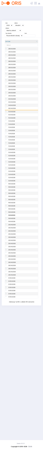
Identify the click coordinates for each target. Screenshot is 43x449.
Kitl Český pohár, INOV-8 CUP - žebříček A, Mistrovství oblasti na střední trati (23, 308)
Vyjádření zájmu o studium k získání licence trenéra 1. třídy (23, 88)
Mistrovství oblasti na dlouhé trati (23, 53)
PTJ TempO (20, 219)
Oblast (7, 28)
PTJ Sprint (20, 243)
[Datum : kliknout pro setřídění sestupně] (11, 41)
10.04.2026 (11, 132)
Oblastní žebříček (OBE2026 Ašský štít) (23, 373)
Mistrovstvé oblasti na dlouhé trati (23, 208)
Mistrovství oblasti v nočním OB (23, 82)
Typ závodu (9, 33)
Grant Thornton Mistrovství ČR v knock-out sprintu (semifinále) (23, 176)
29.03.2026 (12, 89)
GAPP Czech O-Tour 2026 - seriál (23, 169)
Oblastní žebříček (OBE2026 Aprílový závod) (23, 348)
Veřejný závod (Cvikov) (22, 407)
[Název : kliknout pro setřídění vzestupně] (23, 41)
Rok (6, 23)
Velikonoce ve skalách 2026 (21, 111)
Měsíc (16, 23)
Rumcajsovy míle (23, 393)
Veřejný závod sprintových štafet (23, 359)
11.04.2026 (11, 150)
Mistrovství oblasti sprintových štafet (23, 247)
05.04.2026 (12, 126)
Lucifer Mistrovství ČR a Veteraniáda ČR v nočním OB (23, 289)
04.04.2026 (12, 121)
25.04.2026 (12, 315)
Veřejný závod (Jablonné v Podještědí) (22, 418)
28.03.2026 (12, 49)
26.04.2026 (12, 373)
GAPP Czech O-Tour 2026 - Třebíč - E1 (23, 156)
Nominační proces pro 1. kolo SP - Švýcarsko (23, 132)
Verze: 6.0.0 (21, 443)
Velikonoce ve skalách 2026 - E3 (23, 126)
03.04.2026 (12, 111)
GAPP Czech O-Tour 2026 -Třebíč (23, 150)
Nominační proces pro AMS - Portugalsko (23, 139)
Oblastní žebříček (23, 49)
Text (26, 33)
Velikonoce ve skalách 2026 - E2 (23, 121)
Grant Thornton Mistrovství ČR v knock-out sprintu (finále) (23, 185)
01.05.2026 (11, 393)
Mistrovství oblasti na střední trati (23, 252)
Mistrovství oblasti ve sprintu (23, 77)
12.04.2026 (11, 213)
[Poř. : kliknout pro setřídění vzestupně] (34, 41)
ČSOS (30, 447)
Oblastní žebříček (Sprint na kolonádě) (23, 425)
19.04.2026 (11, 295)
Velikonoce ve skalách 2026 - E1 (23, 116)
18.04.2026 (11, 252)
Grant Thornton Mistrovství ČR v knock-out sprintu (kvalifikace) (23, 196)
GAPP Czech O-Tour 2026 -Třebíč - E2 (23, 163)
